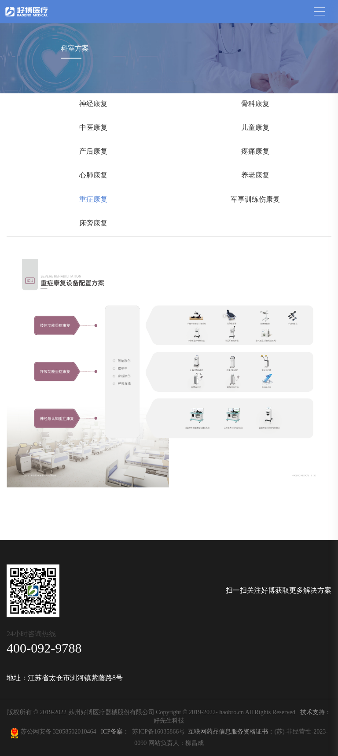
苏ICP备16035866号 (158, 731)
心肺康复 (93, 175)
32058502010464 (76, 731)
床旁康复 (93, 223)
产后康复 (93, 151)
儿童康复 (255, 127)
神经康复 (93, 103)
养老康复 (255, 175)
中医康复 (93, 127)
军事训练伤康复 (255, 199)
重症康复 (93, 199)
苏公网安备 (36, 731)
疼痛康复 (255, 151)
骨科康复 (255, 103)
